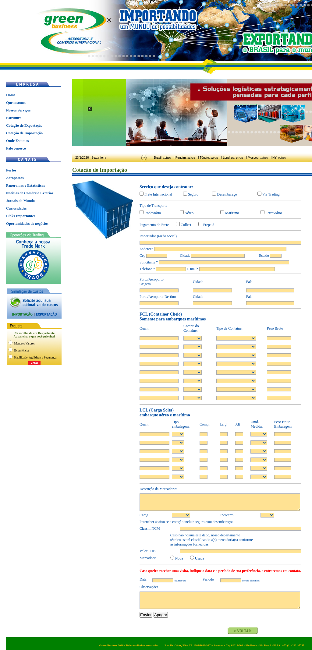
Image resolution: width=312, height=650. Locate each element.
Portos (11, 170)
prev (90, 109)
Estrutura (14, 118)
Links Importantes (20, 216)
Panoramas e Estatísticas (25, 185)
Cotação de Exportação (24, 125)
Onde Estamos (17, 141)
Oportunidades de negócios (27, 223)
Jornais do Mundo (20, 201)
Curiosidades (16, 208)
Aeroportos (15, 178)
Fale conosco (16, 148)
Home (11, 95)
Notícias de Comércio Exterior (29, 193)
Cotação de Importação (24, 133)
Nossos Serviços (18, 110)
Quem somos (16, 103)
